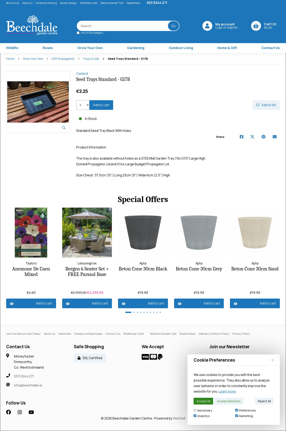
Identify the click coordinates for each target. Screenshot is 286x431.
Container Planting (46, 3)
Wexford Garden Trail (112, 3)
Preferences (245, 410)
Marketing (244, 416)
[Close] (272, 360)
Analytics (202, 416)
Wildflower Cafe (88, 3)
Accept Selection (229, 401)
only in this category (90, 32)
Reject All (264, 401)
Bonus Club (12, 3)
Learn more (227, 391)
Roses (48, 48)
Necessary (203, 410)
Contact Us (270, 48)
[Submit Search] (174, 26)
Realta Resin (134, 3)
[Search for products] (125, 26)
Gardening (135, 48)
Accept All (203, 401)
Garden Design (68, 3)
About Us (27, 3)
